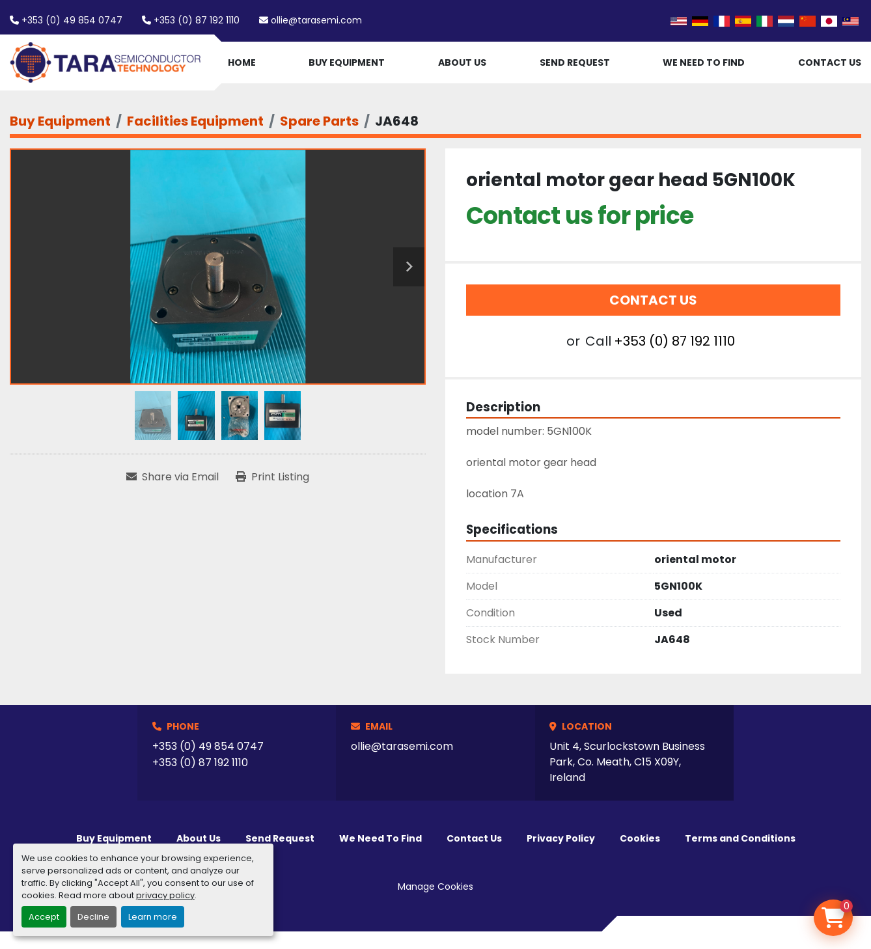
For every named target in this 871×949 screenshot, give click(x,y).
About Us (462, 62)
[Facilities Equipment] (195, 121)
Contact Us (829, 62)
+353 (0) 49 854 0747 (71, 20)
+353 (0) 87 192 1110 (197, 20)
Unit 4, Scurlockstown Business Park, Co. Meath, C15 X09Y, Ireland (627, 762)
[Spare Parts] (319, 121)
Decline (93, 916)
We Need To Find (704, 62)
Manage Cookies (435, 886)
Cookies (640, 838)
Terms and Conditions (740, 838)
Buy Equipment (347, 62)
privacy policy (165, 895)
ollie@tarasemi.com (316, 20)
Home (242, 62)
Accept (44, 916)
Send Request (575, 62)
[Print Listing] (272, 477)
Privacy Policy (561, 838)
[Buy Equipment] (60, 121)
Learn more (152, 916)
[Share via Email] (172, 477)
